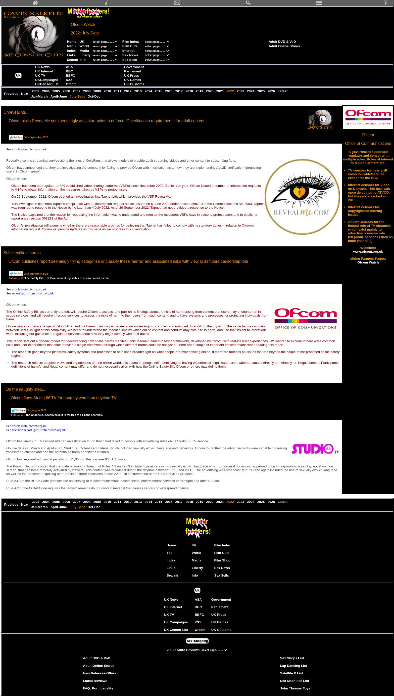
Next (25, 94)
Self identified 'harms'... (24, 253)
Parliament (132, 71)
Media (84, 51)
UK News (42, 67)
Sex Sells (129, 60)
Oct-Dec (95, 96)
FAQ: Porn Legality (98, 688)
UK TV (40, 75)
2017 (179, 91)
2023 (241, 91)
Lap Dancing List (293, 666)
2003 (36, 91)
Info (82, 60)
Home (71, 41)
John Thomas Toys (295, 688)
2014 (149, 91)
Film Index (130, 41)
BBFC (70, 75)
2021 (220, 91)
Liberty (84, 55)
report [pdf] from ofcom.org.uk (33, 293)
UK (81, 41)
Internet (128, 51)
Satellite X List (291, 673)
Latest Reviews (95, 681)
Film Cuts (130, 46)
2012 (128, 91)
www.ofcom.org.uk (368, 251)
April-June (59, 96)
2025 (261, 91)
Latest (283, 91)
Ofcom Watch (368, 262)
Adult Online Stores (284, 46)
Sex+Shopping (197, 641)
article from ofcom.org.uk (29, 149)
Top (169, 553)
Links (71, 55)
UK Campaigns (176, 622)
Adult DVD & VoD (282, 41)
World (84, 46)
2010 (108, 91)
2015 (159, 91)
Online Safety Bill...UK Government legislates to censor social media (65, 278)
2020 (210, 91)
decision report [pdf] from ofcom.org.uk (39, 430)
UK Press (131, 75)
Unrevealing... (16, 112)
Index (71, 51)
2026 (272, 91)
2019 (200, 91)
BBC (69, 71)
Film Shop (222, 560)
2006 (67, 91)
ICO (69, 80)
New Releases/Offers (99, 673)
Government (134, 67)
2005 (57, 91)
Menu (71, 46)
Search (72, 60)
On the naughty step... (25, 389)
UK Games (132, 80)
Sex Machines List (294, 681)
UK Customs (134, 84)
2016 (169, 91)
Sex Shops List (292, 658)
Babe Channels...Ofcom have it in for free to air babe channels (63, 414)
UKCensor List (47, 84)
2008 (87, 91)
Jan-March (39, 96)
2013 (138, 91)
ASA (69, 67)
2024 (251, 91)
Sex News (130, 55)
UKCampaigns (46, 80)
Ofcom (71, 84)
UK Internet (44, 71)
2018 (190, 91)
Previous (11, 94)
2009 (97, 91)
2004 (46, 91)
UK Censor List (176, 630)
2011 (118, 91)
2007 (77, 91)
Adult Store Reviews (184, 650)
